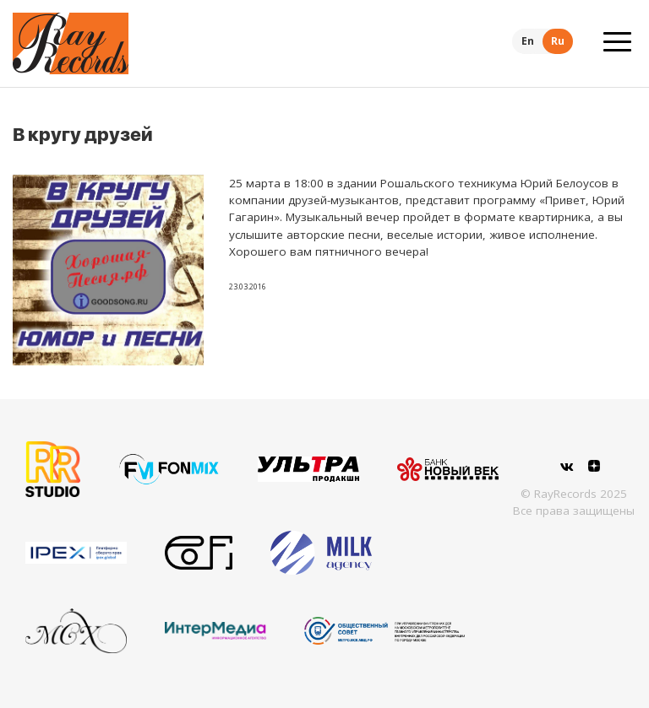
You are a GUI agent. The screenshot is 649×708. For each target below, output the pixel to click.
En (527, 41)
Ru (557, 41)
